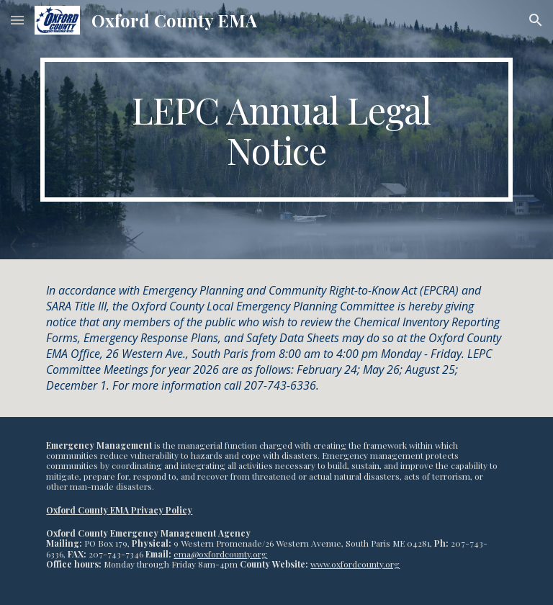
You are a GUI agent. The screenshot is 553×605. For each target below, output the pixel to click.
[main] (276, 130)
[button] (17, 20)
